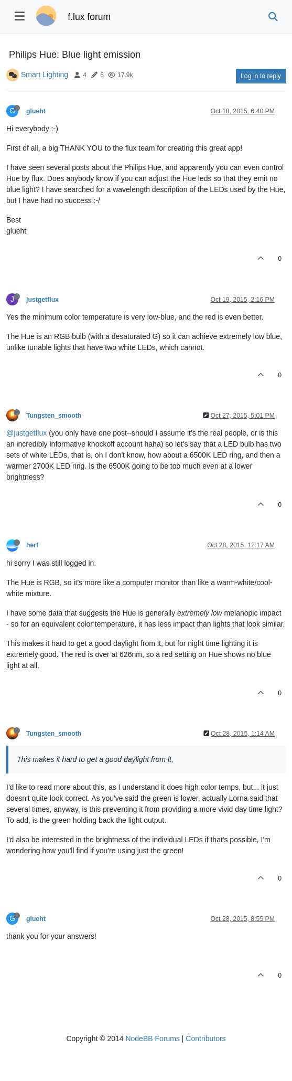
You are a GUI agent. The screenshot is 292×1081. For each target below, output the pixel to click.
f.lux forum (89, 17)
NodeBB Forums (152, 1038)
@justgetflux (26, 433)
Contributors (205, 1038)
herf (32, 545)
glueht (36, 111)
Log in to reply (261, 76)
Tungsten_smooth (53, 415)
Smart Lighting (44, 74)
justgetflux (42, 299)
